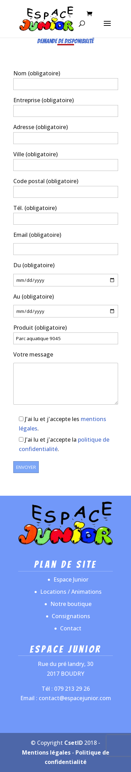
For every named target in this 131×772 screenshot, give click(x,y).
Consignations (71, 616)
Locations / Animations (71, 591)
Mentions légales (46, 752)
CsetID (73, 743)
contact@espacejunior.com (75, 698)
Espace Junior (70, 579)
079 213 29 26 (72, 688)
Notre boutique (71, 604)
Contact (70, 628)
